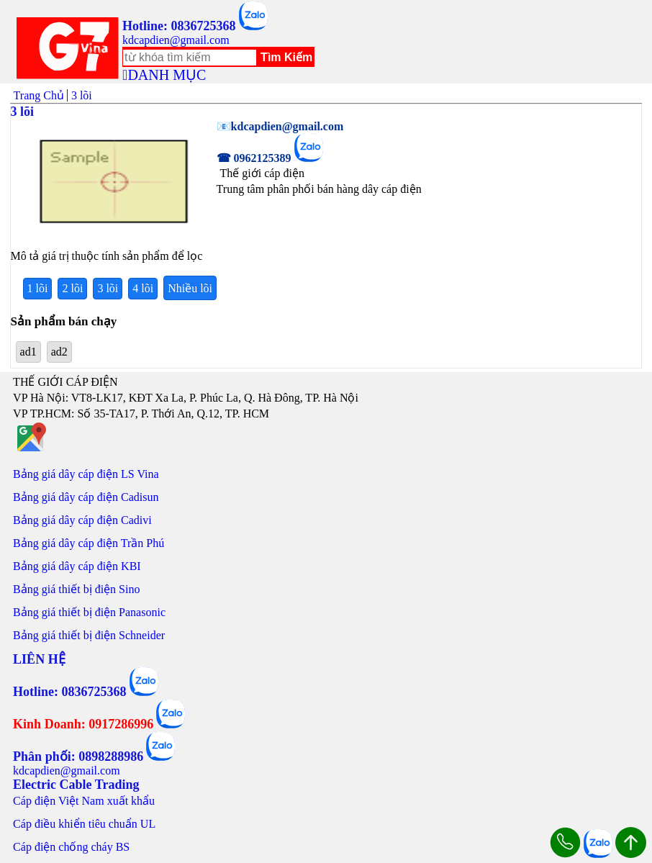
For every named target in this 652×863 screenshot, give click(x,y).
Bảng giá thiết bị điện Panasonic (89, 612)
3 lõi (107, 288)
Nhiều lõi (190, 288)
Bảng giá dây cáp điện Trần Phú (88, 543)
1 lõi (37, 288)
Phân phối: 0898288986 (78, 756)
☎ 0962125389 (254, 158)
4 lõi (142, 288)
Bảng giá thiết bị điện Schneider (89, 635)
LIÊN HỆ (39, 659)
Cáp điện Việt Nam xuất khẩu (84, 801)
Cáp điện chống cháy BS (71, 847)
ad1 (28, 351)
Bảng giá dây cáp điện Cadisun (85, 497)
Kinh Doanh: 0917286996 (83, 724)
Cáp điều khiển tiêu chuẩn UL (84, 824)
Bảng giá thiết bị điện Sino (76, 589)
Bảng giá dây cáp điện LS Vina (86, 474)
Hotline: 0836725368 (179, 26)
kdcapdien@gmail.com (175, 40)
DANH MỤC (166, 75)
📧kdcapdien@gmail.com (280, 126)
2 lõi (72, 288)
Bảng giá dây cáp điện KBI (77, 566)
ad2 (59, 351)
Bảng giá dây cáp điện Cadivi (82, 520)
